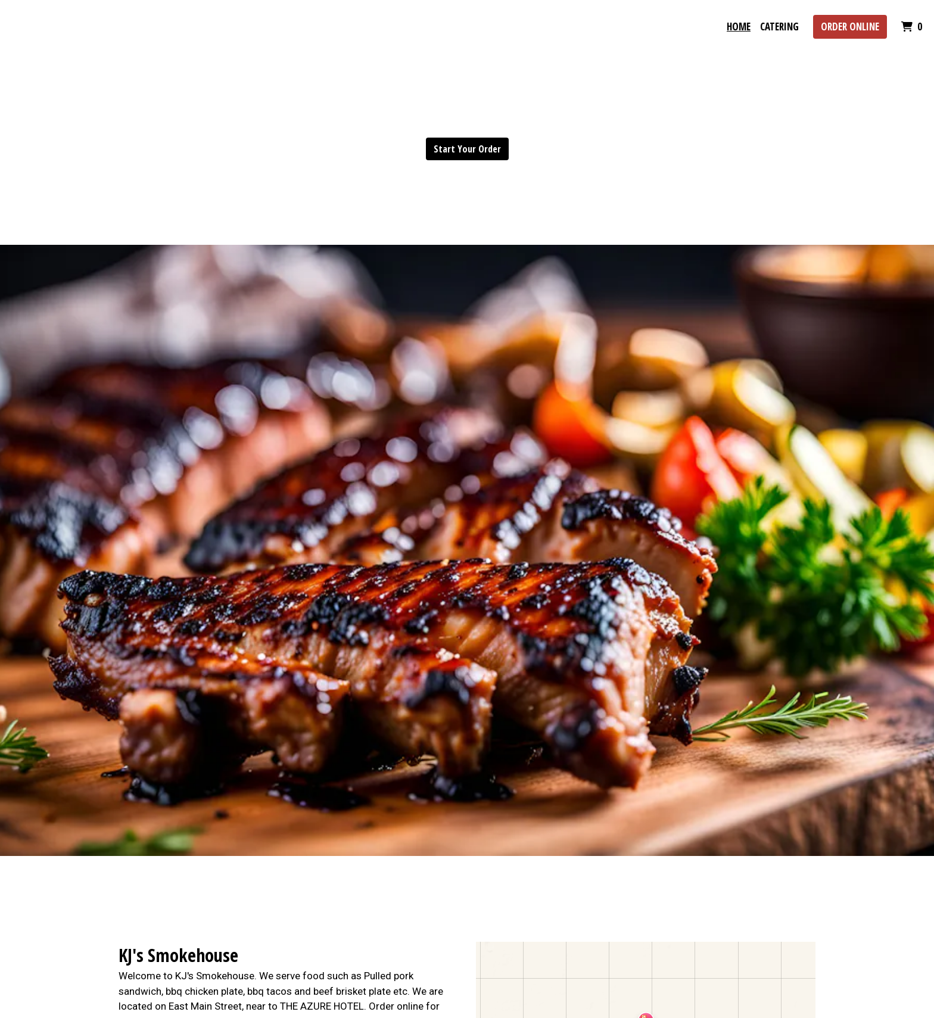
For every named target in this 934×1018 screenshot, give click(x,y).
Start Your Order (467, 148)
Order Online (850, 26)
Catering (779, 26)
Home (739, 26)
